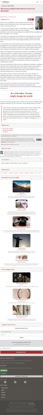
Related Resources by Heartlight (10, 177)
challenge (11, 172)
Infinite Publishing (20, 363)
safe (36, 172)
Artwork (3, 395)
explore (21, 172)
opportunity (16, 172)
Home (3, 397)
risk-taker (5, 172)
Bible (2, 390)
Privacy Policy (32, 404)
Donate (4, 370)
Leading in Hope (12, 16)
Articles (3, 392)
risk (1, 172)
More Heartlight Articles (8, 269)
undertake (26, 172)
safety (40, 172)
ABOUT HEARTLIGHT (7, 358)
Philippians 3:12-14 (5, 19)
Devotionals (4, 388)
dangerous (32, 172)
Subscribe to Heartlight (21, 376)
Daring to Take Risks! (5, 138)
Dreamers (5, 131)
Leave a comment (23, 163)
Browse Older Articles (21, 328)
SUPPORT (3, 365)
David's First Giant (8, 130)
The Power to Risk (8, 128)
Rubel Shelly (4, 16)
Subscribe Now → (21, 352)
